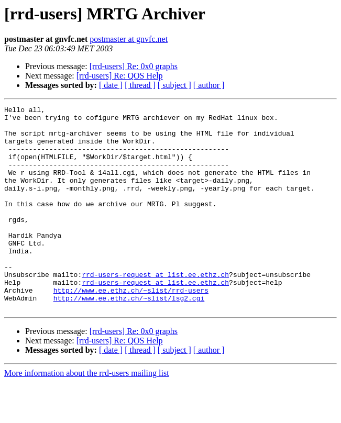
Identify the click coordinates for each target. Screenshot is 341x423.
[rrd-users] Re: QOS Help (119, 75)
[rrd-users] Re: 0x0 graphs (134, 66)
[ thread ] (140, 85)
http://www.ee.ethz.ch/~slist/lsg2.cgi (129, 337)
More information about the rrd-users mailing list (86, 413)
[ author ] (209, 85)
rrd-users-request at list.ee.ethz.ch (155, 309)
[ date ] (111, 85)
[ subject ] (174, 85)
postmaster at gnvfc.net (129, 39)
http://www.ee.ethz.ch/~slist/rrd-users (130, 327)
